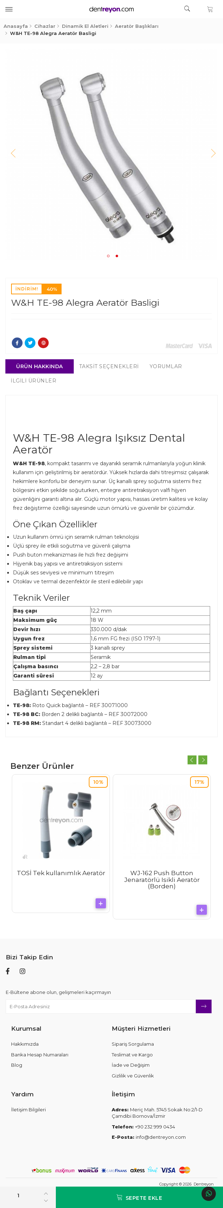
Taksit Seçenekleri (109, 366)
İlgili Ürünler (34, 380)
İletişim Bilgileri (28, 1109)
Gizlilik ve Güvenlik (133, 1075)
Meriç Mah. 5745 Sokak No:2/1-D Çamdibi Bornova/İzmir (157, 1113)
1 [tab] (108, 256)
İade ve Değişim (131, 1065)
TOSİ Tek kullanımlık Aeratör (61, 873)
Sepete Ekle (139, 1197)
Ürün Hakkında (39, 366)
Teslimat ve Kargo (132, 1054)
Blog (16, 1065)
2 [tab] (117, 256)
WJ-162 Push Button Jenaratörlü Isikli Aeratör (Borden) (162, 879)
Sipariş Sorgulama (133, 1044)
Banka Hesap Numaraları (39, 1054)
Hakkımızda (25, 1044)
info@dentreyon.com (149, 1137)
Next (210, 154)
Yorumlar (166, 366)
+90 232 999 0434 (143, 1127)
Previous (13, 154)
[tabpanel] (112, 154)
